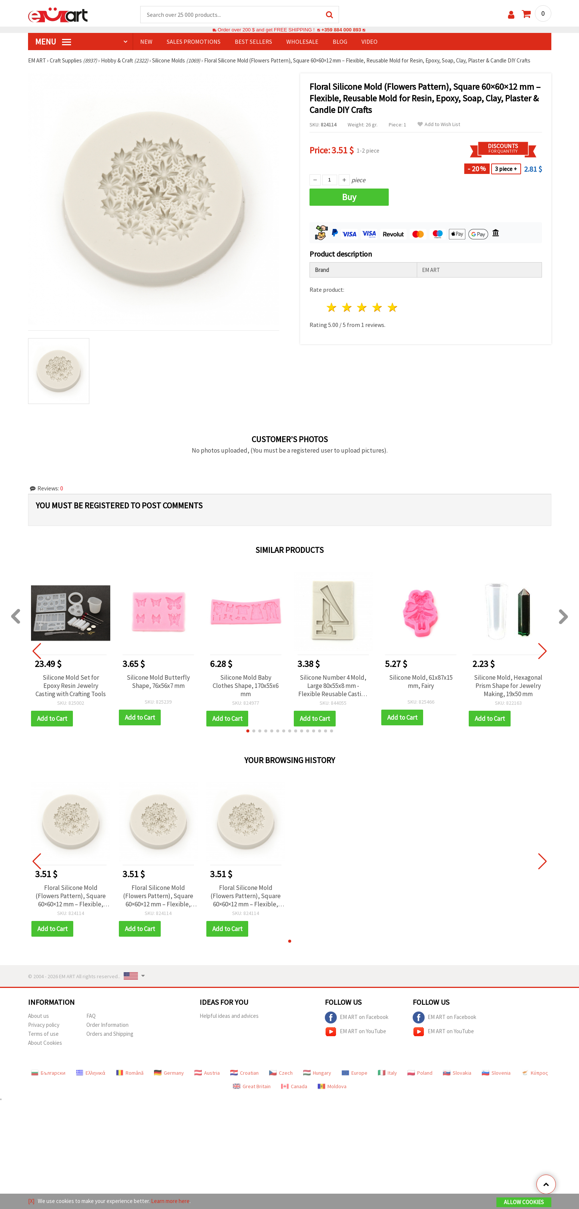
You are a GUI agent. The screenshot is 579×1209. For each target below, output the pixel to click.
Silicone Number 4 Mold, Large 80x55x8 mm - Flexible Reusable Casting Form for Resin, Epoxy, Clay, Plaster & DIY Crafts (333, 685)
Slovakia (457, 1072)
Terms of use (43, 1033)
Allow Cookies (524, 1202)
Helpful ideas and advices (229, 1015)
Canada (294, 1086)
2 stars (347, 307)
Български (48, 1073)
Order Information (107, 1024)
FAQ (91, 1015)
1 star (332, 307)
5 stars (393, 307)
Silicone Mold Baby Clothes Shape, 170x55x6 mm (245, 685)
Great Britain (252, 1086)
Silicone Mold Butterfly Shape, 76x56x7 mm (158, 681)
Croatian (244, 1072)
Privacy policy (43, 1024)
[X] (31, 1201)
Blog (340, 41)
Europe (354, 1073)
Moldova (332, 1086)
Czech (281, 1072)
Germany (169, 1072)
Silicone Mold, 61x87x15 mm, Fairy (421, 681)
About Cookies (45, 1042)
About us (38, 1015)
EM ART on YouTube (355, 1032)
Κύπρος (534, 1073)
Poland (419, 1072)
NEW (146, 41)
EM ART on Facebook (356, 1017)
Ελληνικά (90, 1073)
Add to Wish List (439, 124)
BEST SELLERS (253, 41)
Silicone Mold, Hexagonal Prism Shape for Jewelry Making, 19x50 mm (508, 685)
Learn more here (170, 1201)
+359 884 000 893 (341, 30)
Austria (207, 1072)
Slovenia (496, 1072)
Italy (387, 1072)
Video (369, 41)
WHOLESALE (302, 41)
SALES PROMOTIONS (194, 41)
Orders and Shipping (109, 1033)
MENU (53, 41)
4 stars (377, 307)
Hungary (317, 1072)
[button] (247, 730)
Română (130, 1073)
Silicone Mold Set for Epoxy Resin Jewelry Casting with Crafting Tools (71, 685)
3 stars (362, 307)
